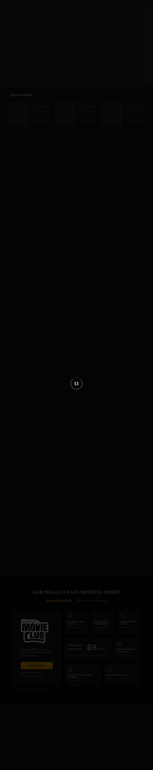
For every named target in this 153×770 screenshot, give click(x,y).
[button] (76, 384)
